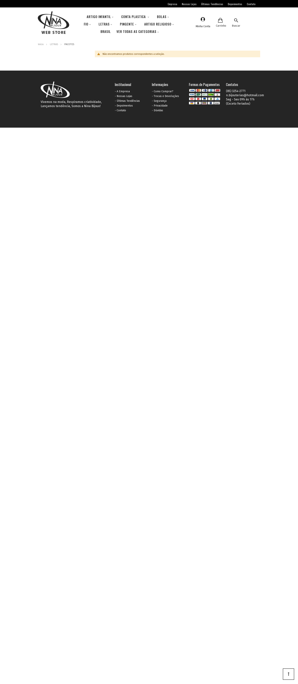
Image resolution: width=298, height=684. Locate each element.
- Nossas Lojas (123, 96)
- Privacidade (160, 105)
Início (41, 44)
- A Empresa (122, 91)
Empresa (172, 4)
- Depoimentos (124, 105)
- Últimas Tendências (127, 101)
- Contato (120, 110)
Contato (251, 4)
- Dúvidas (157, 110)
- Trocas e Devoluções (165, 96)
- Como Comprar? (162, 91)
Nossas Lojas (189, 4)
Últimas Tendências (212, 4)
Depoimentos (235, 4)
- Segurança (159, 101)
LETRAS (54, 44)
